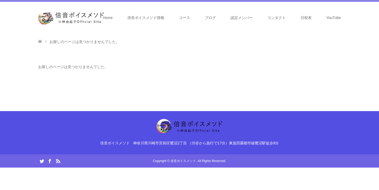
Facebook (50, 161)
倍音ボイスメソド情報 (145, 18)
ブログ (210, 18)
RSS (58, 161)
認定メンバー (242, 18)
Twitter (42, 161)
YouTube (333, 18)
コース (184, 18)
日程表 (306, 18)
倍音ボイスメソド (183, 161)
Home (108, 18)
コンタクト (276, 18)
